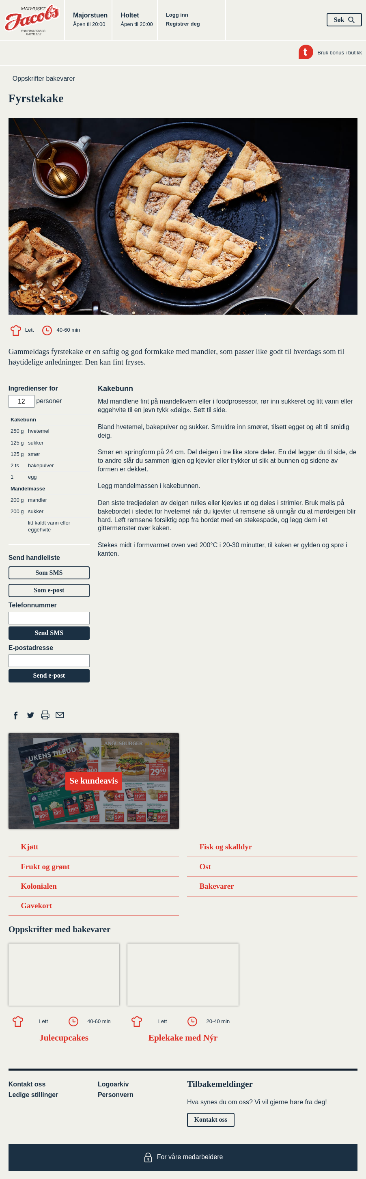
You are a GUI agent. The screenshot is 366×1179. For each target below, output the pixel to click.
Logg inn (177, 15)
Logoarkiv (113, 1084)
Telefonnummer (33, 605)
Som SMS (48, 572)
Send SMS (48, 632)
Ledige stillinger (33, 1094)
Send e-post (49, 675)
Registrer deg (183, 24)
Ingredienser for (33, 388)
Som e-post (49, 590)
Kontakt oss (27, 1084)
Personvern (115, 1094)
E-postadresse (31, 647)
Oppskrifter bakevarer (44, 78)
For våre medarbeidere (183, 1157)
